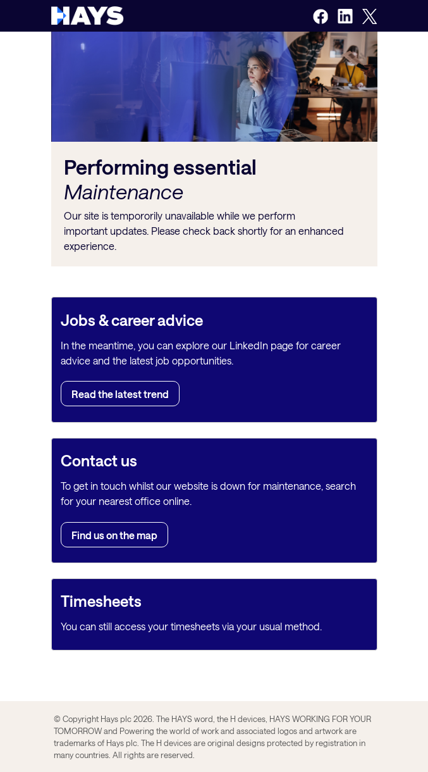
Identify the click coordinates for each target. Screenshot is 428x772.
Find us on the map (114, 534)
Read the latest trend (120, 394)
